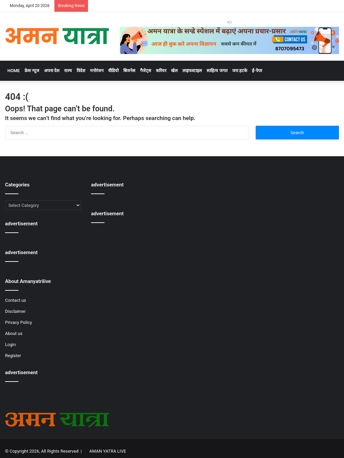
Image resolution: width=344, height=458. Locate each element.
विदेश (81, 70)
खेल (174, 70)
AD (229, 22)
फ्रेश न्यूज (32, 70)
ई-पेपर (257, 70)
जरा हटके (239, 70)
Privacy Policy (18, 322)
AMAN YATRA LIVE (107, 451)
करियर (161, 70)
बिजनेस (129, 70)
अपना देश (51, 70)
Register (13, 355)
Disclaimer (15, 311)
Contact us (15, 300)
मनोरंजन (96, 70)
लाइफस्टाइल (192, 70)
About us (14, 333)
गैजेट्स (145, 70)
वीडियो (113, 70)
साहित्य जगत (217, 70)
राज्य (68, 70)
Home (13, 70)
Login (10, 344)
